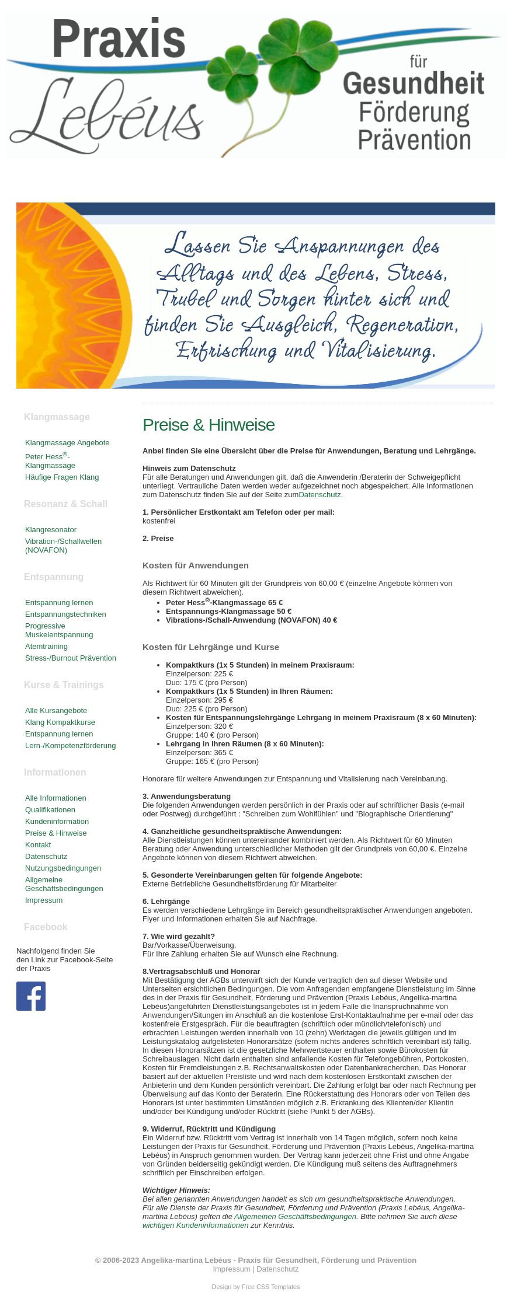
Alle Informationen (55, 798)
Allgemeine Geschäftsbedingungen (64, 884)
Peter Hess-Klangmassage (50, 461)
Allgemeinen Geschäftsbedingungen (295, 1216)
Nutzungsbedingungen (63, 868)
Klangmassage (121, 183)
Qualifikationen (50, 809)
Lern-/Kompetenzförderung (70, 745)
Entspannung (206, 183)
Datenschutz (319, 494)
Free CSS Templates (271, 1286)
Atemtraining (46, 646)
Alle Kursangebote (56, 710)
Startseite (46, 183)
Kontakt (460, 183)
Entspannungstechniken (65, 614)
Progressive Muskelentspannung (59, 630)
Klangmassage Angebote (67, 442)
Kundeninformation (57, 821)
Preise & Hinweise (56, 833)
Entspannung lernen (59, 602)
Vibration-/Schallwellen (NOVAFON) (63, 545)
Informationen (392, 183)
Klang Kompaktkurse (60, 722)
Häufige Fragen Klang (62, 477)
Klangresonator (51, 529)
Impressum (43, 900)
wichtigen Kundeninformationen (195, 1225)
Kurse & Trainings (299, 183)
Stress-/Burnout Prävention (70, 658)
